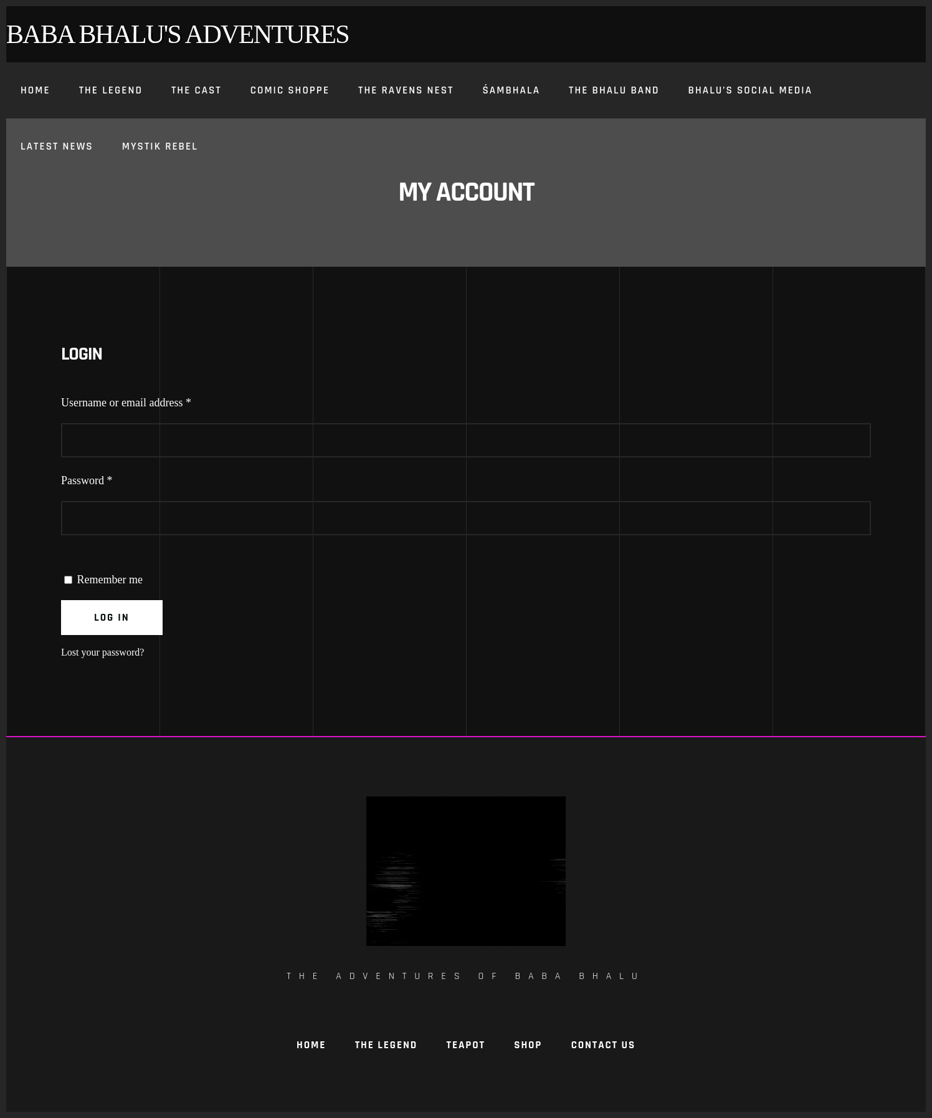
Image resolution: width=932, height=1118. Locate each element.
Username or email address (146, 400)
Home (311, 1045)
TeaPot (466, 1045)
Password (107, 478)
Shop (528, 1045)
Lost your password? (102, 652)
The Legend (386, 1045)
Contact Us (603, 1045)
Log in (112, 617)
